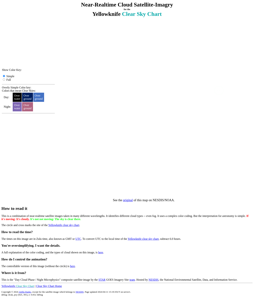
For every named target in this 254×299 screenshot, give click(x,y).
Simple (10, 76)
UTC (78, 238)
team (132, 279)
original (128, 200)
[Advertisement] (28, 43)
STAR (101, 279)
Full (8, 79)
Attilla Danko (25, 292)
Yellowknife (17, 286)
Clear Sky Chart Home (49, 286)
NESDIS (153, 279)
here (100, 252)
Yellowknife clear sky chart (63, 225)
